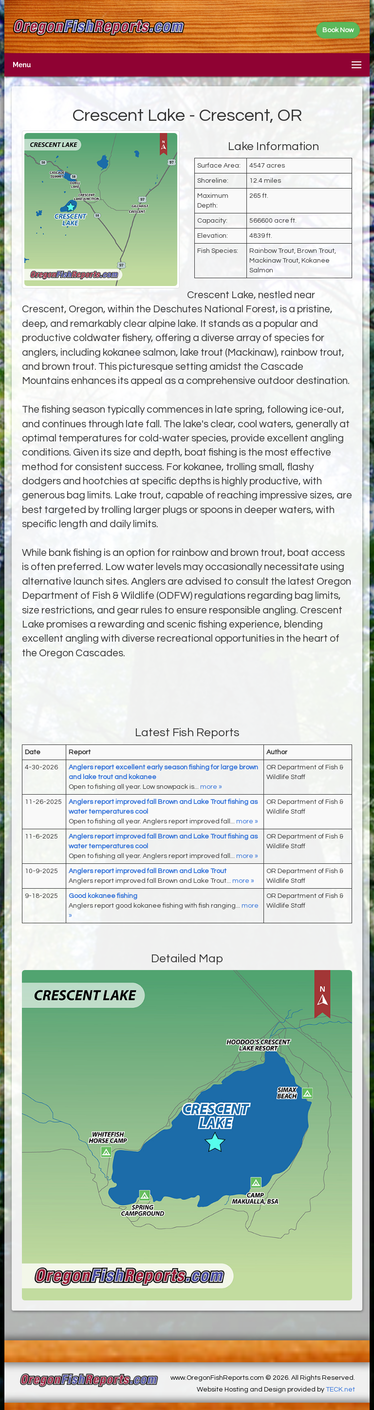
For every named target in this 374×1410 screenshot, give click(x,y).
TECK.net (340, 1389)
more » (211, 786)
